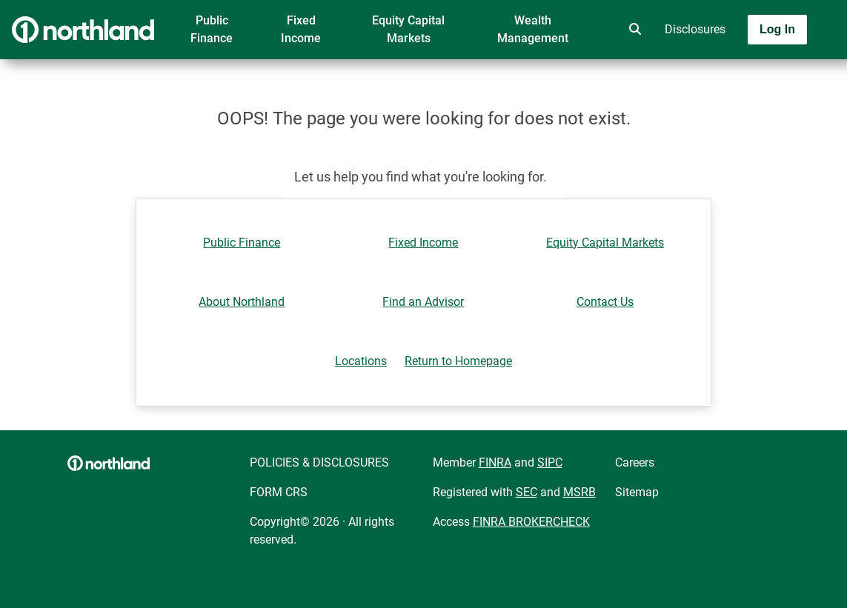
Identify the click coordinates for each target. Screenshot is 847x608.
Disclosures (695, 29)
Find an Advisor (423, 302)
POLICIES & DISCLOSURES (319, 462)
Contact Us (605, 302)
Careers (634, 462)
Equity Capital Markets (408, 29)
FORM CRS (279, 492)
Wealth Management (532, 29)
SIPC (549, 462)
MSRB (579, 492)
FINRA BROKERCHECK (531, 522)
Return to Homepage (458, 361)
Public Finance (211, 29)
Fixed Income (301, 29)
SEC (526, 492)
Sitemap (637, 492)
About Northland (242, 302)
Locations (361, 361)
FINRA (495, 462)
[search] (632, 30)
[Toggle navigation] (729, 72)
